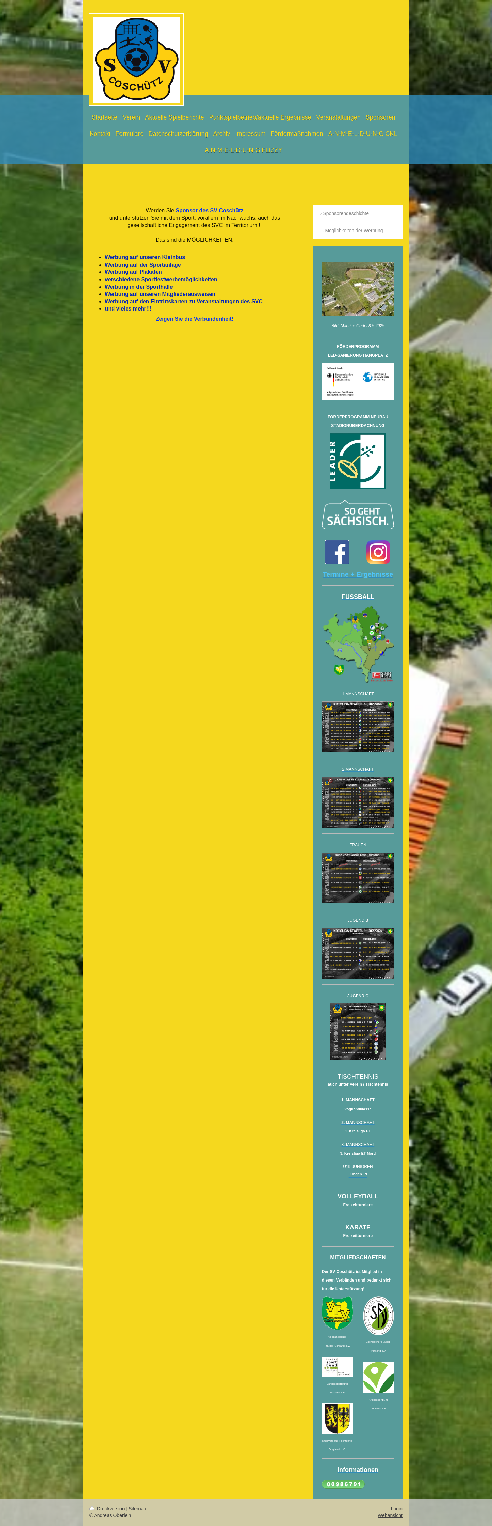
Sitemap (137, 1508)
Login (397, 1508)
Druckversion (107, 1508)
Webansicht (390, 1515)
